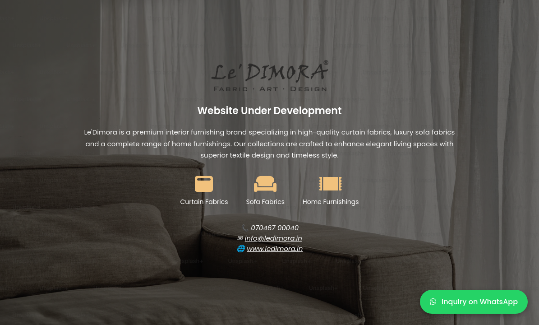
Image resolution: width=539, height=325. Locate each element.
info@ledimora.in (273, 238)
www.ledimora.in (275, 248)
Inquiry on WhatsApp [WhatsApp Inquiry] (474, 302)
